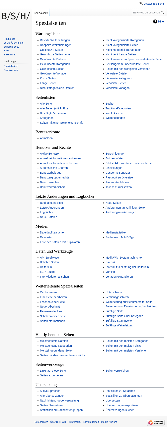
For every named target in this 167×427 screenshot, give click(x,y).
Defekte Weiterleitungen (55, 40)
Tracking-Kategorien (118, 108)
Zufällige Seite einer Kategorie (124, 316)
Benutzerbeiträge (50, 172)
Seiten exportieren (51, 375)
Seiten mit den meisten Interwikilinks (62, 355)
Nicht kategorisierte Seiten (121, 45)
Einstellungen (113, 167)
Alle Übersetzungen (52, 395)
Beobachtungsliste (51, 202)
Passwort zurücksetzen (119, 177)
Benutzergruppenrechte (54, 177)
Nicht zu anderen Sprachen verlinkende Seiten (134, 59)
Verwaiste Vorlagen (117, 88)
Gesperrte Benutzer (117, 172)
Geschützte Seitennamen (55, 54)
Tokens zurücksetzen (118, 187)
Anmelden (46, 138)
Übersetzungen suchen (119, 410)
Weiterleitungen (115, 117)
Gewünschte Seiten (52, 68)
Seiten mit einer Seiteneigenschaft (61, 122)
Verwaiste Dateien (116, 73)
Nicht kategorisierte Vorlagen (123, 49)
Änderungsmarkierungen (120, 212)
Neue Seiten (113, 202)
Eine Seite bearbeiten (53, 297)
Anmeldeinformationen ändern (59, 163)
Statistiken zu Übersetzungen (123, 395)
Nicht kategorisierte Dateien (57, 88)
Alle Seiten (46, 103)
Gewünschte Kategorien (55, 64)
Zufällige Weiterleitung (119, 325)
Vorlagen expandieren (119, 276)
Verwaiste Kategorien (118, 78)
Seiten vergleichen (117, 370)
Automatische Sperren (54, 167)
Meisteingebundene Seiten (56, 350)
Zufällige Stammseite (118, 320)
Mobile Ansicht (109, 422)
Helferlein (46, 267)
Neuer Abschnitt (50, 306)
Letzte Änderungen (52, 207)
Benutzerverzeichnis (52, 187)
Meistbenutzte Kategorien (56, 345)
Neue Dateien (48, 217)
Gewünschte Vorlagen (53, 73)
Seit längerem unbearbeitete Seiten (127, 64)
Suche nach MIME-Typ (119, 237)
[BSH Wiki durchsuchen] (148, 12)
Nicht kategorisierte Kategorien (124, 40)
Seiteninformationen (52, 321)
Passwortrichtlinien (117, 182)
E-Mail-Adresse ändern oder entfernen (129, 163)
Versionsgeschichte (117, 297)
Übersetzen (112, 400)
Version (110, 271)
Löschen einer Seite (52, 302)
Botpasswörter (114, 158)
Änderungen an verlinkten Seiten (125, 207)
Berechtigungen (115, 153)
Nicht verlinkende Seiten (120, 54)
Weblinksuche (114, 113)
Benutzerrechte (49, 182)
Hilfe (161, 21)
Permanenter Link (51, 311)
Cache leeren (48, 292)
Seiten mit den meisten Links (123, 345)
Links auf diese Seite (53, 370)
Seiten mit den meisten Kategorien (126, 340)
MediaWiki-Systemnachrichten (124, 257)
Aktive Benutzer (50, 153)
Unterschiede (113, 292)
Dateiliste (46, 237)
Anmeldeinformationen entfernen (60, 158)
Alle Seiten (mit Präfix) (54, 108)
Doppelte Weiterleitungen (55, 45)
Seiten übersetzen (51, 405)
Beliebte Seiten (49, 262)
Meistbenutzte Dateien (54, 340)
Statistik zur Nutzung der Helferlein (127, 267)
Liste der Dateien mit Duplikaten (60, 242)
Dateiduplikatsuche (52, 232)
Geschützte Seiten (51, 49)
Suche (109, 103)
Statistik (110, 262)
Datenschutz (41, 422)
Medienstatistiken (116, 232)
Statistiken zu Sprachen (120, 390)
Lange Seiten (48, 83)
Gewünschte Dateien (53, 59)
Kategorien (47, 117)
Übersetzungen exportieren (122, 405)
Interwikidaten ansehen (54, 276)
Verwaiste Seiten (115, 83)
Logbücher (46, 212)
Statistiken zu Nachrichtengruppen (61, 410)
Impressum (75, 422)
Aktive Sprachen (50, 390)
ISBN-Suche (47, 271)
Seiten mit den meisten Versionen (126, 350)
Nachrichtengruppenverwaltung (59, 400)
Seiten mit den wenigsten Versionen (127, 68)
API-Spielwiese (49, 257)
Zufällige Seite (114, 311)
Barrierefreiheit (91, 422)
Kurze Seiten (48, 78)
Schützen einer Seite (53, 316)
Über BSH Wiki (58, 422)
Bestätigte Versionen (53, 113)
